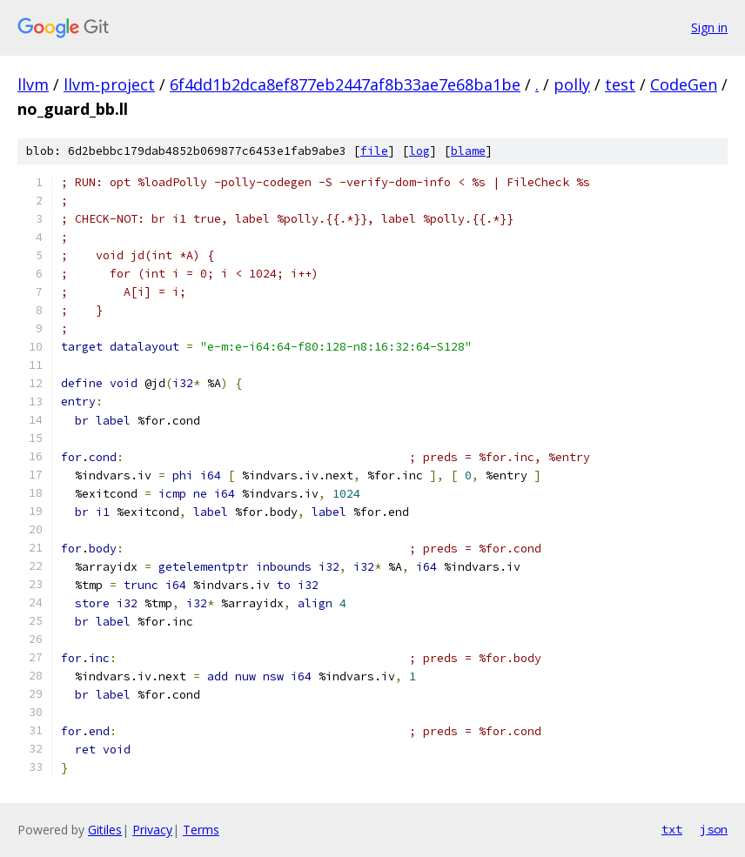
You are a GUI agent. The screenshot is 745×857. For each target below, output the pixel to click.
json (714, 829)
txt (671, 829)
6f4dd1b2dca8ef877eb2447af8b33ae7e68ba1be (345, 84)
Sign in (709, 27)
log (419, 151)
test (620, 84)
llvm (33, 84)
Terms (201, 829)
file (374, 151)
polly (572, 84)
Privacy (152, 829)
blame (468, 151)
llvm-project (109, 84)
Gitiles (105, 829)
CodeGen (683, 84)
